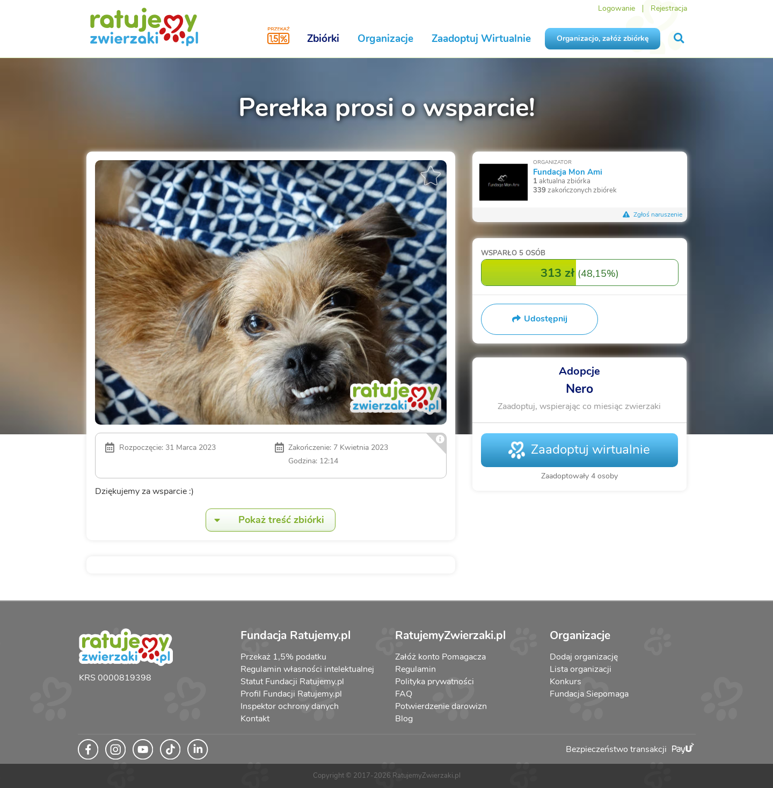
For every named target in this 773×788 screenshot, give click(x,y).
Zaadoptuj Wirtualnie (481, 39)
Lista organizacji (580, 669)
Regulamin (415, 669)
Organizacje (385, 39)
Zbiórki (323, 39)
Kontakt (254, 719)
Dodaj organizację (584, 657)
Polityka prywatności (434, 681)
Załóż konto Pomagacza (440, 657)
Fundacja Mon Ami (567, 171)
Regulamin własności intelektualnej (307, 669)
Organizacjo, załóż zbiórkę (602, 38)
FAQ (403, 694)
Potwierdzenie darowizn (441, 706)
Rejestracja (669, 8)
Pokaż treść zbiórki (265, 520)
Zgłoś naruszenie (653, 214)
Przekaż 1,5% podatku (283, 657)
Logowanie (616, 8)
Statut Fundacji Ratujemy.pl (292, 681)
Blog (404, 719)
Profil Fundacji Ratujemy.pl (291, 694)
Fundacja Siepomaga (589, 694)
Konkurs (565, 681)
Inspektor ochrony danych (289, 706)
